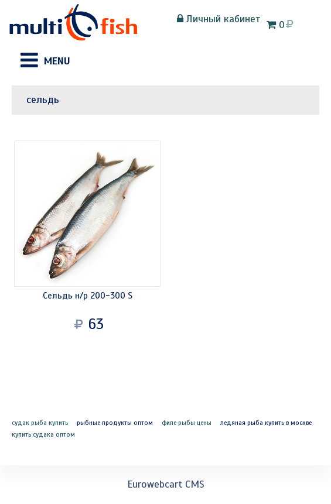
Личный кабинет (219, 18)
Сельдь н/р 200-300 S (87, 295)
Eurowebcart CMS (165, 484)
